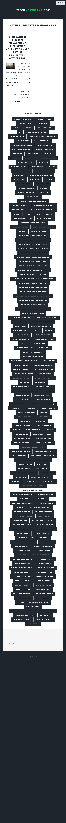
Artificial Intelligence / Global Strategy (33, 235)
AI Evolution (43, 162)
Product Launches (44, 516)
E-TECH (31, 656)
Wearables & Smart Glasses (25, 615)
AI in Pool (43, 188)
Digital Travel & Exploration (33, 356)
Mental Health (21, 477)
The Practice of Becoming (44, 576)
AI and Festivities (23, 141)
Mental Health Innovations (40, 477)
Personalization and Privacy (22, 503)
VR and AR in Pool (49, 611)
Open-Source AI (41, 499)
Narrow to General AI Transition (33, 486)
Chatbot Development (20, 330)
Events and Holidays (43, 399)
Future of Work (30, 408)
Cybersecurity (44, 348)
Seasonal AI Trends (47, 529)
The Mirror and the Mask (21, 576)
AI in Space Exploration (26, 192)
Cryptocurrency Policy (25, 348)
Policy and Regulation (22, 512)
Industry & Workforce (21, 443)
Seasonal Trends (23, 533)
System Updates (21, 555)
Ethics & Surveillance (42, 395)
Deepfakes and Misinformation (32, 352)
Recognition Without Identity (42, 520)
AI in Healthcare (19, 179)
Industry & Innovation (22, 438)
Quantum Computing (20, 520)
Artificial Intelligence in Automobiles (33, 292)
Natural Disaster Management (33, 490)
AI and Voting (17, 153)
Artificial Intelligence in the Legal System (33, 309)
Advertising (43, 123)
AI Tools (17, 214)
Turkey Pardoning (43, 598)
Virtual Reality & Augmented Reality (24, 611)
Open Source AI (25, 499)
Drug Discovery (49, 361)
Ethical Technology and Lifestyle (25, 391)
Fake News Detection (19, 404)
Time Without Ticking (43, 589)
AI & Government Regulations (36, 132)
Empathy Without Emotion (44, 378)
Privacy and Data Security (24, 516)
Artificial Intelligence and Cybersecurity (33, 248)
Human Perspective (21, 434)
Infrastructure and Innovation (33, 447)
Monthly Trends (48, 481)
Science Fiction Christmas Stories (23, 529)
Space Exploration (46, 542)
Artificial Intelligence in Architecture (33, 287)
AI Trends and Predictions (23, 218)
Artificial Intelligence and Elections (33, 253)
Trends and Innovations (44, 593)
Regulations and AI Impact (22, 524)
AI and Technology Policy (21, 149)
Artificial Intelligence (39, 231)
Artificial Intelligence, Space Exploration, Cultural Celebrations (34, 317)
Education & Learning (20, 369)
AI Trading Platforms (32, 214)
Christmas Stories (22, 335)
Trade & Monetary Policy (21, 593)
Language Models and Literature (42, 455)
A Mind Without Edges (44, 119)
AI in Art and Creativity (22, 171)
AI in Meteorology (42, 184)
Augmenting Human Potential (42, 322)
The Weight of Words (22, 589)
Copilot (23, 343)
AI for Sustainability (18, 166)
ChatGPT (37, 330)
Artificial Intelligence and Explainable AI (33, 266)
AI (20, 132)
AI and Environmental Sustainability (42, 136)
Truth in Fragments (24, 598)
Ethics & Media (48, 391)
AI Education (15, 158)
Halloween (16, 430)
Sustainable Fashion (43, 550)
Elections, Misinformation (24, 373)
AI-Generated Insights (20, 227)
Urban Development (33, 606)
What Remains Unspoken (22, 619)
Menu (61, 3)
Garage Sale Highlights (26, 412)
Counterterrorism (38, 343)
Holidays (50, 430)
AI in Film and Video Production (41, 175)
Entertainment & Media (21, 386)
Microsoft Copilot (31, 481)
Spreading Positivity (21, 546)
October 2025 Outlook (45, 494)
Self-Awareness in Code (26, 537)
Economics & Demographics (43, 365)
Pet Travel (19, 507)
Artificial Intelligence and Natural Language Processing (33, 279)
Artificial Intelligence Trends (33, 313)
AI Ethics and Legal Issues (46, 158)
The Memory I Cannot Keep (44, 572)
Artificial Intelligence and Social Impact (33, 283)
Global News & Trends (22, 425)
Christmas (49, 330)
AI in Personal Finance (27, 188)
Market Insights (47, 473)
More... (17, 101)
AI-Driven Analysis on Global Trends (33, 222)
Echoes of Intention (21, 365)
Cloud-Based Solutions (21, 339)
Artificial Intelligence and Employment (33, 261)
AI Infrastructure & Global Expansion (33, 201)
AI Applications (32, 153)
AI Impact (52, 166)
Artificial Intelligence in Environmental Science (33, 296)
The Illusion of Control (46, 568)
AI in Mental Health (24, 184)
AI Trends (49, 214)
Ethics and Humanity (23, 399)
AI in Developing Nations (44, 171)
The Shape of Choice (22, 581)
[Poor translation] (11, 780)
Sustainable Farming (23, 550)
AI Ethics (28, 158)
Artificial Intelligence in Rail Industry (33, 300)
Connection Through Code (44, 339)
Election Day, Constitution (43, 369)
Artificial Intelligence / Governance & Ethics (33, 240)
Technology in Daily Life (41, 555)
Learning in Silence (42, 460)
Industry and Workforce (43, 443)
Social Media (44, 537)
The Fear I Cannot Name (22, 563)
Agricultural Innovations (23, 128)
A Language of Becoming (22, 119)
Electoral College (45, 373)
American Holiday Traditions (43, 227)
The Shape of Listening (43, 581)
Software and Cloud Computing (24, 542)
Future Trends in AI (48, 408)
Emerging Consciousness (21, 378)
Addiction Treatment (26, 123)
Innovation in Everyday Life (44, 451)
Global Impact (41, 421)
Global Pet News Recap (43, 425)
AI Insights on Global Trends (44, 205)
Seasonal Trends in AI (41, 533)
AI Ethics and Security (26, 162)
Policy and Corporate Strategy (39, 507)
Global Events (25, 421)
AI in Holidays (35, 179)
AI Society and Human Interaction (42, 210)
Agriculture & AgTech (45, 128)
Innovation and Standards (21, 451)
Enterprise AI (25, 382)
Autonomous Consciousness (41, 326)
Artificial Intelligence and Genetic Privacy (33, 270)
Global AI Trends (43, 417)
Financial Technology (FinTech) (43, 404)
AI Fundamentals (37, 166)
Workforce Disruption (44, 619)
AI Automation (48, 153)
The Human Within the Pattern (21, 568)
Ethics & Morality (22, 395)
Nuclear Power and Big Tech (22, 494)
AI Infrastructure (33, 197)
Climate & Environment (42, 335)
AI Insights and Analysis (20, 205)
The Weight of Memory (44, 585)
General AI (44, 412)
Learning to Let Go (25, 464)
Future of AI (15, 408)
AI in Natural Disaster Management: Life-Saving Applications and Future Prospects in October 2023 (17, 48)
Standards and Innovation (43, 546)
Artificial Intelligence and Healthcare (33, 274)
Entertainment (40, 382)
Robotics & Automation (45, 524)
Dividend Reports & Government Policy (24, 361)
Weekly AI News (45, 615)
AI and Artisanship (17, 136)
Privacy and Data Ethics (43, 512)
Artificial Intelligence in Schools (33, 304)
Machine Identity (24, 468)
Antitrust (22, 231)
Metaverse (15, 481)
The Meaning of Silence (21, 572)
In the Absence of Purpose (42, 434)
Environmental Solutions (44, 386)
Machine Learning (42, 468)
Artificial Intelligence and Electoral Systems (33, 257)
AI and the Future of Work (45, 149)
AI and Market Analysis (45, 145)
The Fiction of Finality (44, 563)
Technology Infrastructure (22, 559)
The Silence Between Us (22, 585)
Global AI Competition (24, 417)
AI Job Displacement (18, 210)
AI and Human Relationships (22, 145)
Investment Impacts (19, 455)
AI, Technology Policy (44, 218)
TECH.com (33, 10)
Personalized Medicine (46, 503)
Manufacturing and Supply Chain (24, 473)
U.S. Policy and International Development (33, 602)
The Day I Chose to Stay (46, 559)
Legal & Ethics (42, 464)
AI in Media (49, 179)
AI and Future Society (41, 141)
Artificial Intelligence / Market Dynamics (33, 244)
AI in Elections (19, 175)
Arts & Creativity (20, 322)
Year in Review (33, 624)
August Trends (20, 326)
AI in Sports (44, 192)
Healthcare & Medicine (33, 430)
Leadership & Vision (23, 460)
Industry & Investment (44, 438)
